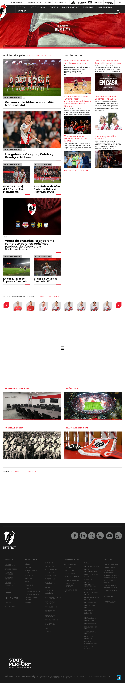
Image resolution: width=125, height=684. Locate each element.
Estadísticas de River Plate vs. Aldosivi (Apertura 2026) (47, 189)
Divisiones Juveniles (9, 573)
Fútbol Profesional (10, 565)
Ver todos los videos (25, 471)
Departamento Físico (70, 591)
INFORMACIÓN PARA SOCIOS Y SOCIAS (112, 576)
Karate (28, 603)
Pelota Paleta (51, 569)
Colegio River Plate (90, 606)
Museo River (89, 589)
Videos (8, 603)
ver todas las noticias (39, 55)
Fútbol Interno (51, 620)
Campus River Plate (90, 633)
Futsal (7, 589)
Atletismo (29, 585)
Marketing (88, 579)
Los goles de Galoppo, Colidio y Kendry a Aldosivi (29, 156)
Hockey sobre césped (31, 571)
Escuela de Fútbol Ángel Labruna (53, 598)
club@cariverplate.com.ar (71, 678)
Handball (29, 575)
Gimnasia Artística (32, 591)
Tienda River (29, 2)
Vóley (27, 564)
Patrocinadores (61, 2)
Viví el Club (69, 570)
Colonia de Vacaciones (50, 624)
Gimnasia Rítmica (32, 594)
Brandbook (10, 606)
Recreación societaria (50, 616)
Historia (67, 567)
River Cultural (90, 602)
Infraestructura (91, 566)
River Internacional (90, 570)
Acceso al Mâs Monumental (110, 602)
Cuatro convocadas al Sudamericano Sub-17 (105, 97)
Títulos (8, 592)
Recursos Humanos (88, 637)
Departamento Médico (90, 647)
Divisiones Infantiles (9, 578)
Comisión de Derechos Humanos (69, 585)
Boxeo (47, 587)
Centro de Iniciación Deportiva (49, 592)
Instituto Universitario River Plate (90, 618)
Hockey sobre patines (31, 598)
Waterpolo (50, 579)
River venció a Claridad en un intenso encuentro (76, 62)
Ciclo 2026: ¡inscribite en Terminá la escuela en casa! (108, 62)
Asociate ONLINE (111, 564)
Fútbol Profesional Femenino (10, 583)
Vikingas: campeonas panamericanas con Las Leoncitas (75, 138)
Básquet (28, 567)
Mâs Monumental (71, 577)
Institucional (70, 574)
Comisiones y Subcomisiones (90, 642)
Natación (49, 563)
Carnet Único (110, 567)
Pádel (47, 628)
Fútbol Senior (51, 607)
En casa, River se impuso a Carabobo (15, 280)
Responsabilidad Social (91, 598)
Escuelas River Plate (90, 628)
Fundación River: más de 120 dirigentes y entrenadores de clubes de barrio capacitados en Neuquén (77, 101)
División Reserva (12, 569)
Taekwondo (50, 572)
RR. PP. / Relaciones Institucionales (90, 584)
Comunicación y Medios (91, 575)
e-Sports (48, 631)
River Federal (90, 624)
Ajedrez (28, 578)
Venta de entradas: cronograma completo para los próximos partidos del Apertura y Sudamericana (29, 245)
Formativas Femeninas (49, 603)
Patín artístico (51, 566)
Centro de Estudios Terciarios (88, 612)
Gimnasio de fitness (50, 611)
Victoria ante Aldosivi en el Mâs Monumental (29, 104)
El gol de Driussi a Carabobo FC (45, 280)
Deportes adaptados (49, 583)
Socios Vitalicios (111, 590)
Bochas (28, 588)
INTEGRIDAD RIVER (71, 580)
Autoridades (70, 564)
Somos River (16, 2)
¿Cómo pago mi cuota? (110, 581)
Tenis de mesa (50, 576)
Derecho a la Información (110, 571)
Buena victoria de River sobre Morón (106, 137)
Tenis (27, 582)
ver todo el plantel (49, 297)
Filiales (87, 563)
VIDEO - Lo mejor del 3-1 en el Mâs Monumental (14, 189)
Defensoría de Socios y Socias (110, 586)
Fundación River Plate (91, 593)
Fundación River (44, 2)
